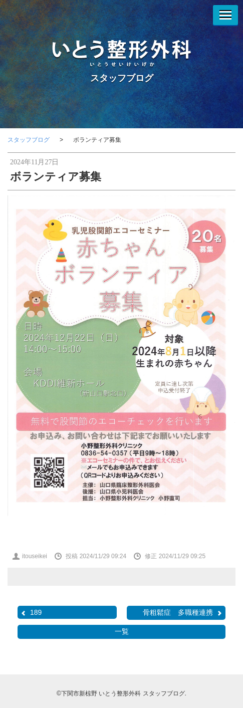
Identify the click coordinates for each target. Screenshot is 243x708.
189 (31, 612)
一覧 (122, 631)
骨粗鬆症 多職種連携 (183, 612)
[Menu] (225, 15)
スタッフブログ (121, 78)
